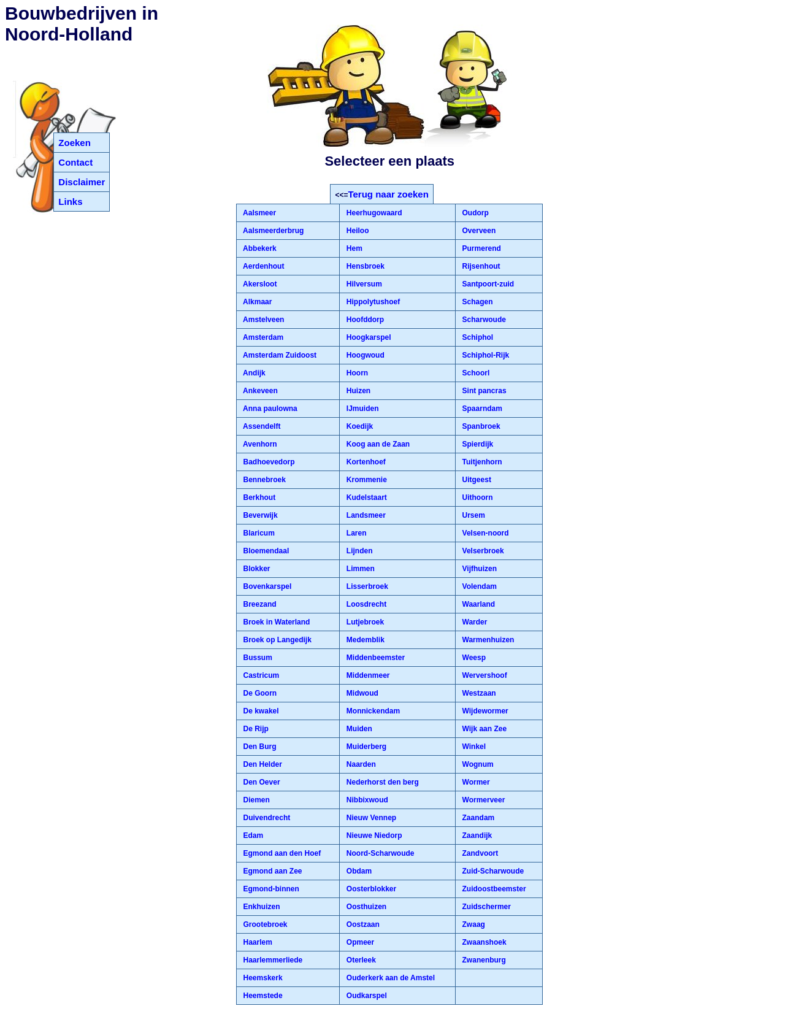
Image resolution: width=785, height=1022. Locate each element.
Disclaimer (81, 182)
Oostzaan (361, 924)
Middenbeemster (374, 657)
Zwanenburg (483, 960)
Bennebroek (263, 479)
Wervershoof (483, 675)
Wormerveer (482, 800)
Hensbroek (364, 266)
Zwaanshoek (483, 942)
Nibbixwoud (366, 800)
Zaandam (477, 817)
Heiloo (356, 230)
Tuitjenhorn (481, 462)
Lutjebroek (364, 622)
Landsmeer (364, 515)
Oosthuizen (365, 906)
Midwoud (361, 693)
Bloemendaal (265, 551)
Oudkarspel (365, 995)
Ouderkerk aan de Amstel (389, 978)
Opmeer (359, 942)
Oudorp (474, 213)
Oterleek (359, 960)
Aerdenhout (262, 266)
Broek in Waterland (275, 622)
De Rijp (255, 728)
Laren (355, 533)
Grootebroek (264, 924)
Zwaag (472, 924)
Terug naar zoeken (388, 194)
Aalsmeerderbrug (272, 230)
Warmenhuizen (487, 640)
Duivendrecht (265, 817)
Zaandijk (476, 835)
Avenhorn (259, 444)
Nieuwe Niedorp (373, 835)
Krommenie (365, 479)
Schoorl (474, 373)
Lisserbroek (366, 586)
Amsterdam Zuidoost (278, 355)
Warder (473, 622)
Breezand (258, 604)
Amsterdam (262, 337)
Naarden (359, 764)
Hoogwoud (364, 355)
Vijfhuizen (478, 568)
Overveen (478, 230)
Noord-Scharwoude (379, 853)
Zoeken (74, 142)
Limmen (359, 568)
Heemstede (261, 995)
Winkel (473, 746)
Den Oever (260, 782)
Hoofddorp (364, 319)
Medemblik (364, 640)
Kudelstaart (365, 497)
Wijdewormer (484, 711)
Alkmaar (256, 302)
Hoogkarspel (367, 337)
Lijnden (358, 551)
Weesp (473, 657)
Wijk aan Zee (483, 728)
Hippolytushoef (372, 302)
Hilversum (362, 284)
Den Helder (261, 764)
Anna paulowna (269, 408)
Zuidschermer (485, 906)
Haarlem (256, 942)
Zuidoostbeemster (493, 889)
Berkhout (258, 497)
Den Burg (258, 746)
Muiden (358, 728)
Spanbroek (480, 426)
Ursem (472, 515)
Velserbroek (482, 551)
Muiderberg (365, 746)
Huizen (357, 390)
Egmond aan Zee (271, 871)
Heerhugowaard (373, 213)
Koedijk (358, 426)
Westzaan (478, 693)
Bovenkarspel (266, 586)
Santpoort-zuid (487, 284)
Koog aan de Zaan (377, 444)
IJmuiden (361, 408)
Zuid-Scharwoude (492, 871)
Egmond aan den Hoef (281, 853)
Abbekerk (259, 248)
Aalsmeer (258, 213)
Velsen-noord (484, 533)
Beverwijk (259, 515)
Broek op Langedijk (276, 640)
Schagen (476, 302)
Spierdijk (476, 444)
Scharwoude (483, 319)
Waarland (477, 604)
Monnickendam (372, 711)
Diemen (255, 800)
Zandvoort (479, 853)
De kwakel (259, 711)
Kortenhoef (364, 462)
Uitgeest (475, 479)
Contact (75, 162)
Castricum (260, 675)
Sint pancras (483, 390)
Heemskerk (261, 978)
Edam (252, 835)
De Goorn (259, 693)
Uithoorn (476, 497)
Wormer (474, 782)
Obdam (358, 871)
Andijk (253, 373)
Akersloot (259, 284)
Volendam (478, 586)
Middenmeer (366, 675)
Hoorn (356, 373)
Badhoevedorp (267, 462)
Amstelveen (262, 319)
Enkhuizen (260, 906)
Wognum (476, 764)
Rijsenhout (480, 266)
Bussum (256, 657)
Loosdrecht (365, 604)
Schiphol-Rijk (484, 355)
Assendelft (260, 426)
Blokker (255, 568)
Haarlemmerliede (271, 960)
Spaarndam (481, 408)
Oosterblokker (370, 889)
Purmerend (480, 248)
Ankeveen (259, 390)
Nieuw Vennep (370, 817)
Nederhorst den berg (381, 782)
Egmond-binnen (270, 889)
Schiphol (476, 337)
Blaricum (258, 533)
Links (70, 201)
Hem (353, 248)
